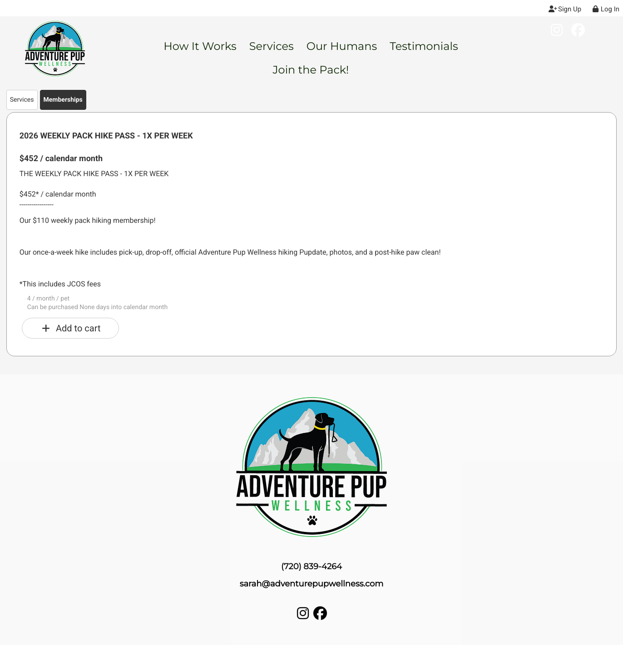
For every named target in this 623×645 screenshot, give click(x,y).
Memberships (63, 99)
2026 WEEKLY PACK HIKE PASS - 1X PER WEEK (106, 136)
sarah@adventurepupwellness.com (312, 584)
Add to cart (70, 328)
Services (22, 99)
